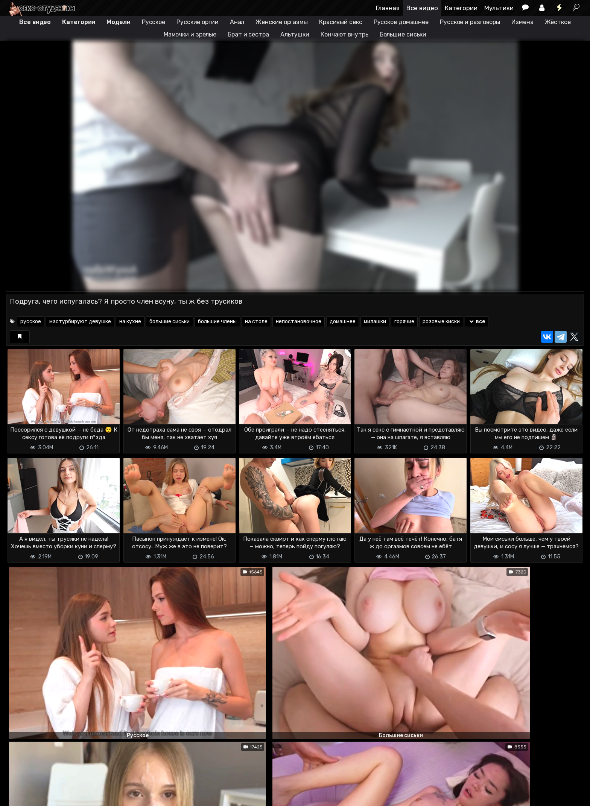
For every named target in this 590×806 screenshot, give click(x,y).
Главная (388, 8)
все (476, 321)
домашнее (343, 321)
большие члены (217, 321)
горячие (404, 321)
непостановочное (298, 321)
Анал (237, 22)
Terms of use (45, 795)
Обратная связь (84, 795)
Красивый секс (340, 22)
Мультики (499, 8)
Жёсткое (558, 22)
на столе (256, 321)
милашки (375, 321)
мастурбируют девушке (80, 321)
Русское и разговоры (470, 22)
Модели (118, 22)
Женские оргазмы (281, 22)
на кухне (130, 321)
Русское (153, 22)
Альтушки (294, 34)
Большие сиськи (403, 34)
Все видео (422, 8)
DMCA (18, 795)
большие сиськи (169, 321)
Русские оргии (197, 22)
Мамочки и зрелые (190, 34)
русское (30, 321)
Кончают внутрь (344, 34)
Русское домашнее (401, 22)
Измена (522, 22)
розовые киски (441, 321)
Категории (461, 8)
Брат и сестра (248, 34)
